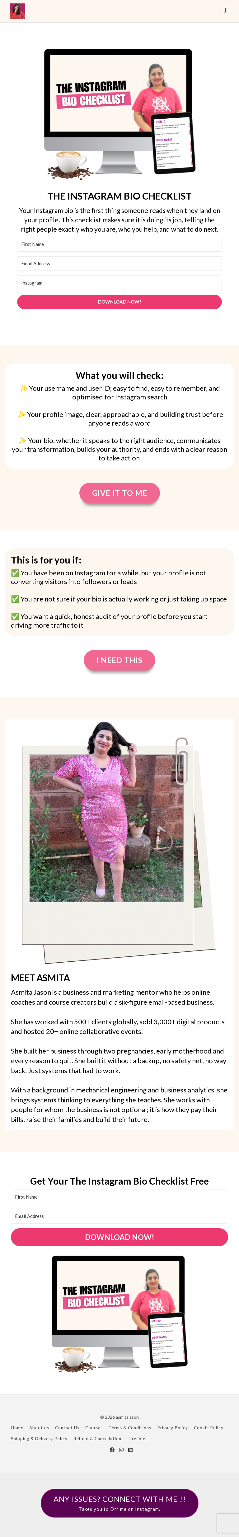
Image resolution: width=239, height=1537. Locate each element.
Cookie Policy (208, 1427)
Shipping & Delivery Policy (39, 1438)
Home (17, 1427)
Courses (94, 1427)
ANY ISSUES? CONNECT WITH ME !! (120, 1503)
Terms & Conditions (130, 1427)
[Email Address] (119, 263)
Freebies (138, 1438)
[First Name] (119, 244)
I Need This (119, 660)
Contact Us (67, 1427)
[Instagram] (119, 283)
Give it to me (119, 493)
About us (39, 1427)
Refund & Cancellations (98, 1438)
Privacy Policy (172, 1427)
